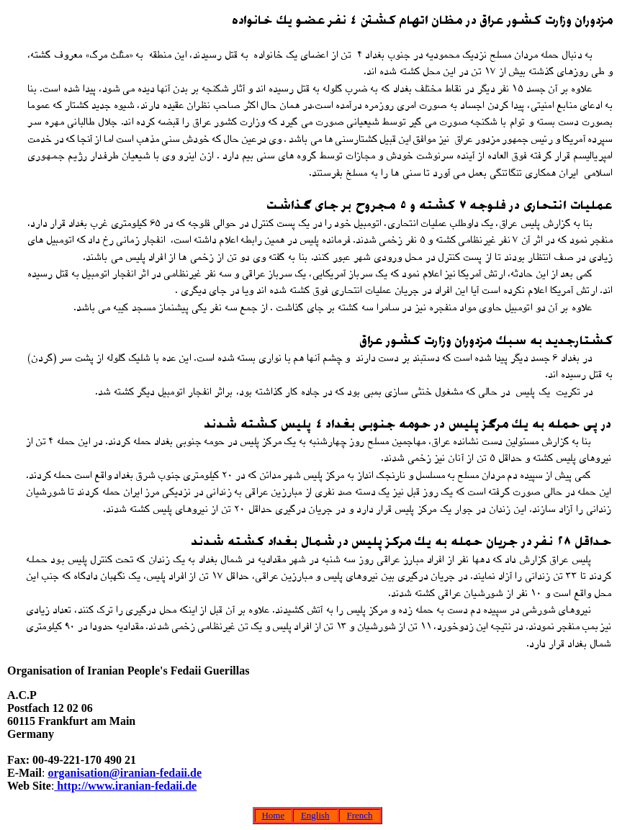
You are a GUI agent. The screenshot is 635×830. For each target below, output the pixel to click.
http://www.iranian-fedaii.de (125, 786)
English (315, 815)
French (359, 815)
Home (272, 815)
